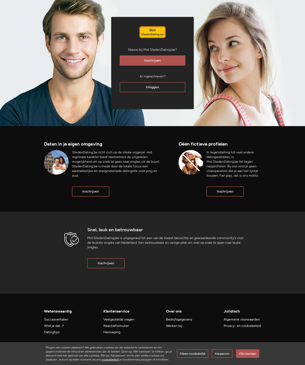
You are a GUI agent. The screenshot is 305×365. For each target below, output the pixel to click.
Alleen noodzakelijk (192, 353)
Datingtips (52, 332)
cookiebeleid (110, 359)
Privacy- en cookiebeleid (242, 326)
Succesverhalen (56, 319)
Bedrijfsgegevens (179, 319)
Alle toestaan (247, 353)
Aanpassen (222, 353)
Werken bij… (175, 326)
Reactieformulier (116, 326)
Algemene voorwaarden (242, 319)
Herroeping (111, 332)
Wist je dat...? (54, 326)
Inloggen (152, 87)
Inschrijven (152, 60)
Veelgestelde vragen (118, 319)
